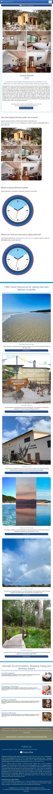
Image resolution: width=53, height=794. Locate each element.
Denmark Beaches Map (26, 344)
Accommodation (7, 673)
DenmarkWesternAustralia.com (7, 1)
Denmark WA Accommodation (27, 5)
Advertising (4, 781)
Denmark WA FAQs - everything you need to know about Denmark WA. (26, 736)
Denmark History (26, 405)
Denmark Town (26, 466)
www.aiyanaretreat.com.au (9, 123)
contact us (23, 781)
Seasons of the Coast (26, 528)
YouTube (34, 770)
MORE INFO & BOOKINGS (26, 108)
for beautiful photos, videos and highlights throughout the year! (19, 749)
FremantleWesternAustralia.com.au (23, 759)
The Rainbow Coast (26, 589)
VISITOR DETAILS (26, 350)
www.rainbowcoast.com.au (37, 761)
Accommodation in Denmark (24, 675)
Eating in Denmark (8, 700)
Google (38, 768)
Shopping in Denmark (10, 686)
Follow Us (26, 746)
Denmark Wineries (8, 713)
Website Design (45, 770)
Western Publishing (19, 788)
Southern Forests (26, 650)
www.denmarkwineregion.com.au (36, 756)
